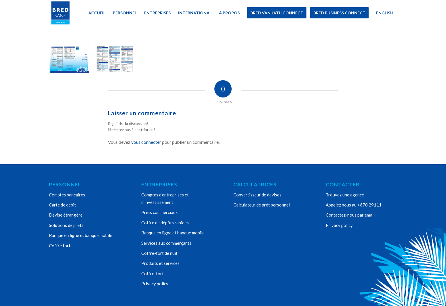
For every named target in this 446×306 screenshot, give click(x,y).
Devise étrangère (66, 214)
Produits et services (160, 263)
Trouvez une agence (345, 194)
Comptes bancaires (67, 194)
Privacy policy (154, 283)
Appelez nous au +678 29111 (354, 204)
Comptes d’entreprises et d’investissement (165, 198)
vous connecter (146, 142)
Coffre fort (59, 245)
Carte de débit (62, 204)
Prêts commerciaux (159, 212)
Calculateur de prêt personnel (261, 204)
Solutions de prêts (66, 225)
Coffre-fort (152, 273)
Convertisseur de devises (257, 194)
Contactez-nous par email (350, 214)
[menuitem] (97, 13)
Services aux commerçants (166, 243)
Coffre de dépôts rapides (165, 222)
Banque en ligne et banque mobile (80, 235)
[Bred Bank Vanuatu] (60, 13)
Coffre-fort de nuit (159, 253)
